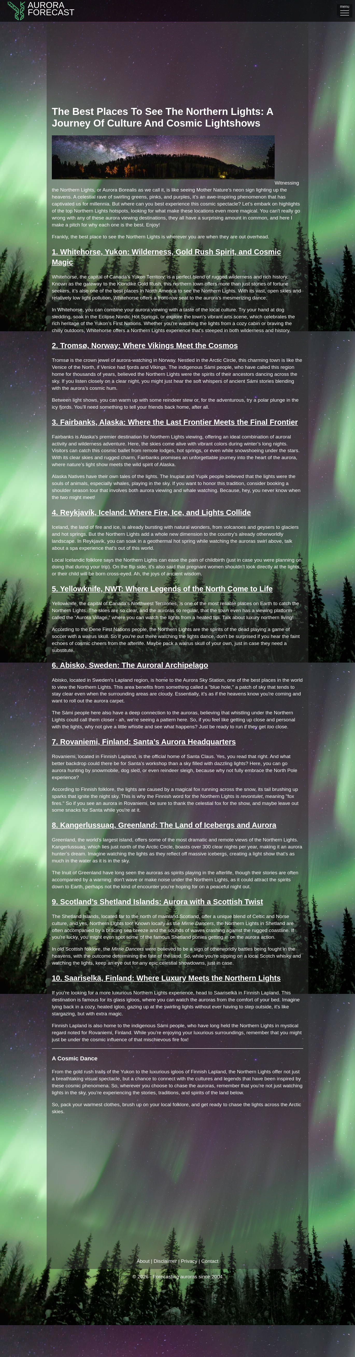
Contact (209, 1261)
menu (344, 10)
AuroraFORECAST (37, 11)
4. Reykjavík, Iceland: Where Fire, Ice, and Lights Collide (151, 512)
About (143, 1261)
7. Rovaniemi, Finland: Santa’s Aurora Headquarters (144, 742)
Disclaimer (165, 1261)
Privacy (189, 1261)
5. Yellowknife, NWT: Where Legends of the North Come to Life (162, 589)
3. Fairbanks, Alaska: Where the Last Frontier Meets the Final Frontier (175, 422)
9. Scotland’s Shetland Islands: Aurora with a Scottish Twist (157, 902)
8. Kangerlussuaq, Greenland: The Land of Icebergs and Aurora (164, 825)
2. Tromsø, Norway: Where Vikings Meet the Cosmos (145, 345)
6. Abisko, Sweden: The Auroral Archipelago (130, 665)
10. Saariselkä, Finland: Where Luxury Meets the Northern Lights (166, 978)
